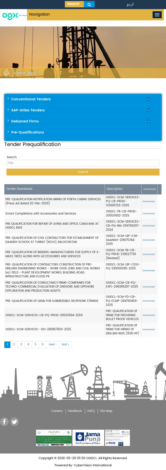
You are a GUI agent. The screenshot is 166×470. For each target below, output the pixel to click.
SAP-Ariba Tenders (28, 110)
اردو (130, 4)
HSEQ (91, 411)
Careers (57, 411)
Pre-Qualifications (27, 132)
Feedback (75, 411)
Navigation (39, 14)
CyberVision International (92, 465)
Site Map (106, 411)
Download (149, 201)
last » (65, 344)
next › (52, 344)
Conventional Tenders (31, 99)
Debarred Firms (25, 121)
